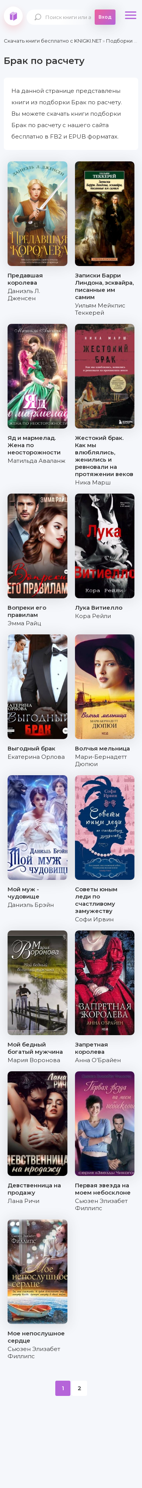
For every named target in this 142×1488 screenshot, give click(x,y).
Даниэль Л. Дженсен (24, 294)
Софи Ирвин (94, 919)
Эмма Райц (24, 623)
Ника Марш (93, 482)
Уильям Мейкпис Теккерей (100, 309)
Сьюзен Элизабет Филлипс (101, 1204)
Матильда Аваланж (37, 460)
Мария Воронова (34, 1060)
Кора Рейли (93, 616)
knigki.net (13, 15)
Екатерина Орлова (36, 756)
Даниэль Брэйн (31, 904)
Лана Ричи (23, 1200)
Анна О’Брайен (98, 1060)
